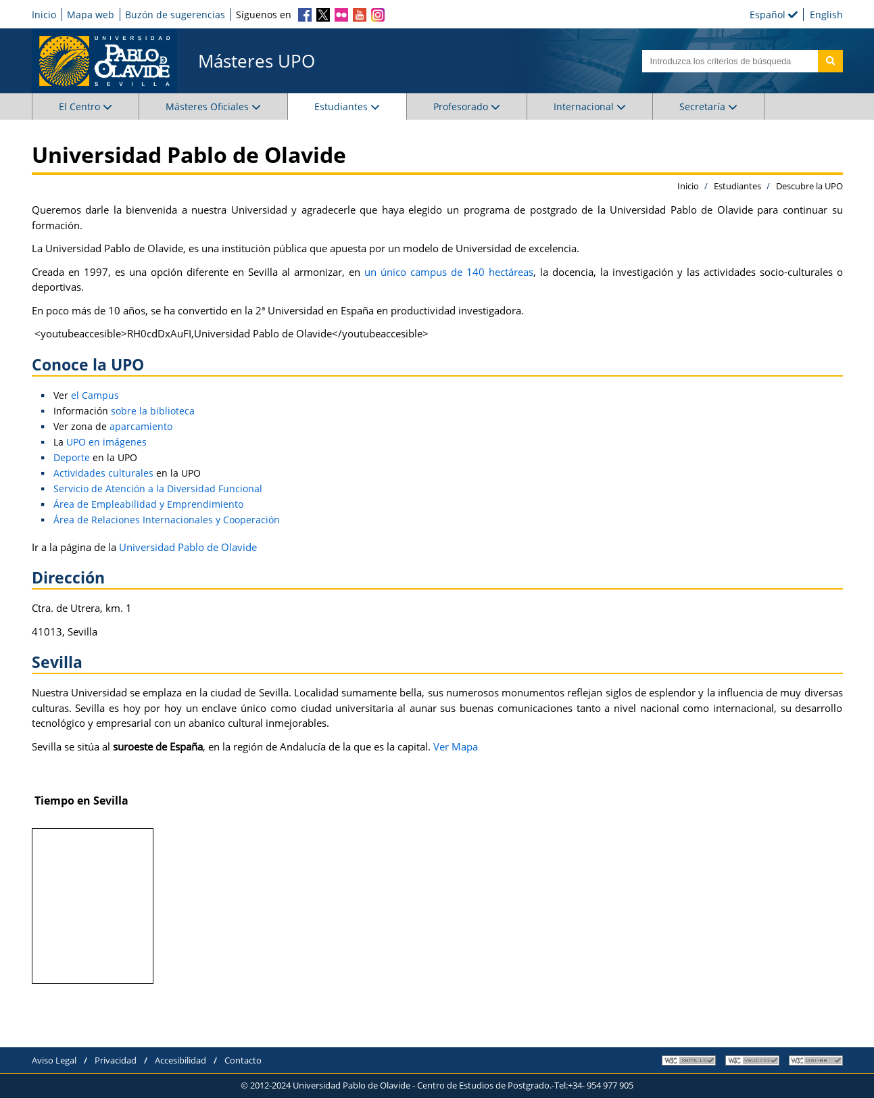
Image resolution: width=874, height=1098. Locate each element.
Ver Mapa (455, 746)
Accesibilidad (180, 1060)
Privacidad (116, 1060)
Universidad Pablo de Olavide (188, 547)
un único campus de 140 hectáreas (448, 272)
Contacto (243, 1060)
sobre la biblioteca (153, 410)
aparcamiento (141, 426)
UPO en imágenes (106, 441)
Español (774, 14)
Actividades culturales (103, 473)
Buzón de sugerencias (175, 14)
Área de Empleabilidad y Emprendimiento (148, 504)
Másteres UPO (256, 61)
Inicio (44, 14)
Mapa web (90, 14)
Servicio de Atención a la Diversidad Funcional (157, 488)
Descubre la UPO (809, 186)
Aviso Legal (54, 1060)
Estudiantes (737, 186)
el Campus (95, 395)
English (826, 14)
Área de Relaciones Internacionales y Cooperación (166, 519)
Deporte (71, 457)
